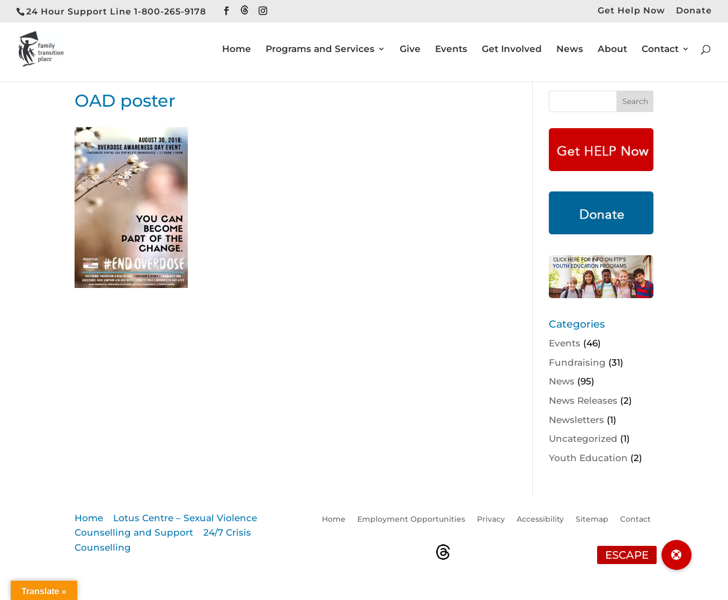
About (612, 49)
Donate (694, 11)
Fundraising (577, 362)
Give (410, 49)
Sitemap (592, 519)
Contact (660, 49)
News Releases (583, 400)
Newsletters (576, 419)
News (569, 49)
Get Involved (512, 49)
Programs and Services (320, 49)
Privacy (491, 519)
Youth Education (588, 458)
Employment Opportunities (411, 519)
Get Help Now (631, 11)
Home (236, 49)
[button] (676, 555)
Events (451, 49)
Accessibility (540, 519)
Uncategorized (583, 438)
